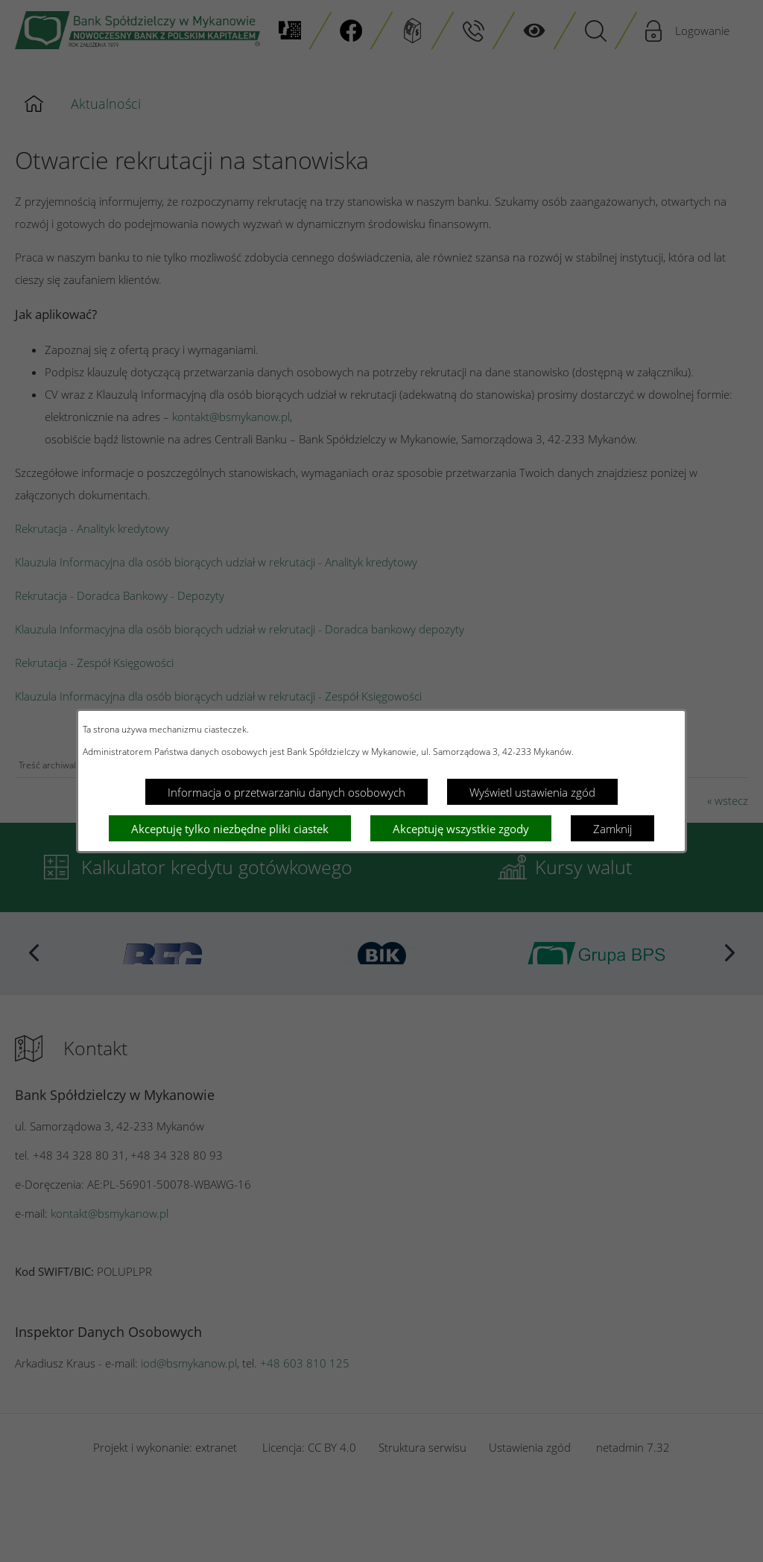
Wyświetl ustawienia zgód (532, 792)
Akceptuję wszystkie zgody (461, 828)
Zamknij (612, 828)
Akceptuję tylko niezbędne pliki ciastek (230, 828)
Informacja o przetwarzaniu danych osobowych (286, 792)
